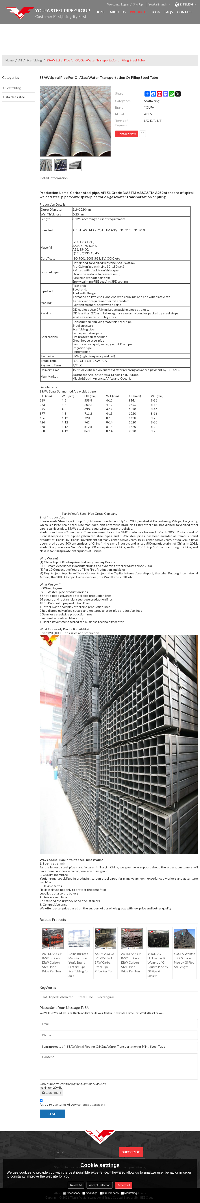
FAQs (169, 12)
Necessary (71, 1193)
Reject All (76, 1185)
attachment (51, 1092)
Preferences (109, 1193)
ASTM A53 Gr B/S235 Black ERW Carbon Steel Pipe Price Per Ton (51, 962)
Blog (156, 12)
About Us (118, 12)
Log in (125, 4)
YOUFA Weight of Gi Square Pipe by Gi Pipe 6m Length (184, 960)
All (20, 60)
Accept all (123, 1185)
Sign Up (138, 4)
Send (52, 1114)
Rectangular (105, 997)
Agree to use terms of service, (72, 1103)
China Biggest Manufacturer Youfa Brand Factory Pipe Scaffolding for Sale (79, 964)
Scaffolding (34, 60)
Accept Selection (99, 1185)
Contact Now (126, 134)
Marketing (129, 1193)
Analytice (90, 1193)
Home (100, 12)
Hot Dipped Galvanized (57, 997)
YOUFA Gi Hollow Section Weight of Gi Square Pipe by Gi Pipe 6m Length (158, 964)
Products (138, 12)
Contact (185, 12)
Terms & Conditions (93, 1104)
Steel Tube (85, 997)
